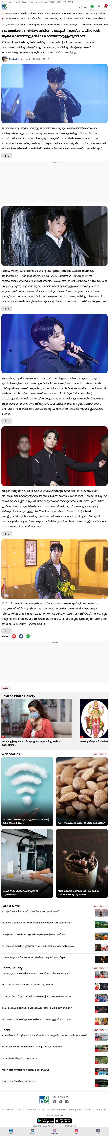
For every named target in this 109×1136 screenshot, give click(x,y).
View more (100, 754)
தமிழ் (58, 2)
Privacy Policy (76, 1109)
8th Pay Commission (95, 18)
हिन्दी (3, 2)
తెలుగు (24, 2)
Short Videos (100, 13)
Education (78, 13)
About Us (20, 1109)
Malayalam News (9, 24)
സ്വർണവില (34, 18)
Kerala (24, 13)
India (40, 13)
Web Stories (10, 754)
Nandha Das (14, 59)
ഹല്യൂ (6, 688)
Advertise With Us (35, 1109)
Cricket (32, 13)
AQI (86, 7)
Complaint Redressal (56, 1109)
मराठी (31, 2)
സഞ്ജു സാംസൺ (74, 18)
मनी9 (64, 2)
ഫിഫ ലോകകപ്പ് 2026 (53, 18)
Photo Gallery (26, 24)
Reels (5, 1030)
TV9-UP (71, 2)
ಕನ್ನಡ (18, 2)
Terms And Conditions (96, 1109)
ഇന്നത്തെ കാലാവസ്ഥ (15, 18)
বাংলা (45, 2)
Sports (88, 13)
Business (66, 13)
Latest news (12, 13)
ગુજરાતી (38, 2)
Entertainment (52, 13)
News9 (10, 2)
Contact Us (7, 1109)
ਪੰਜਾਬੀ (51, 2)
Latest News (11, 906)
